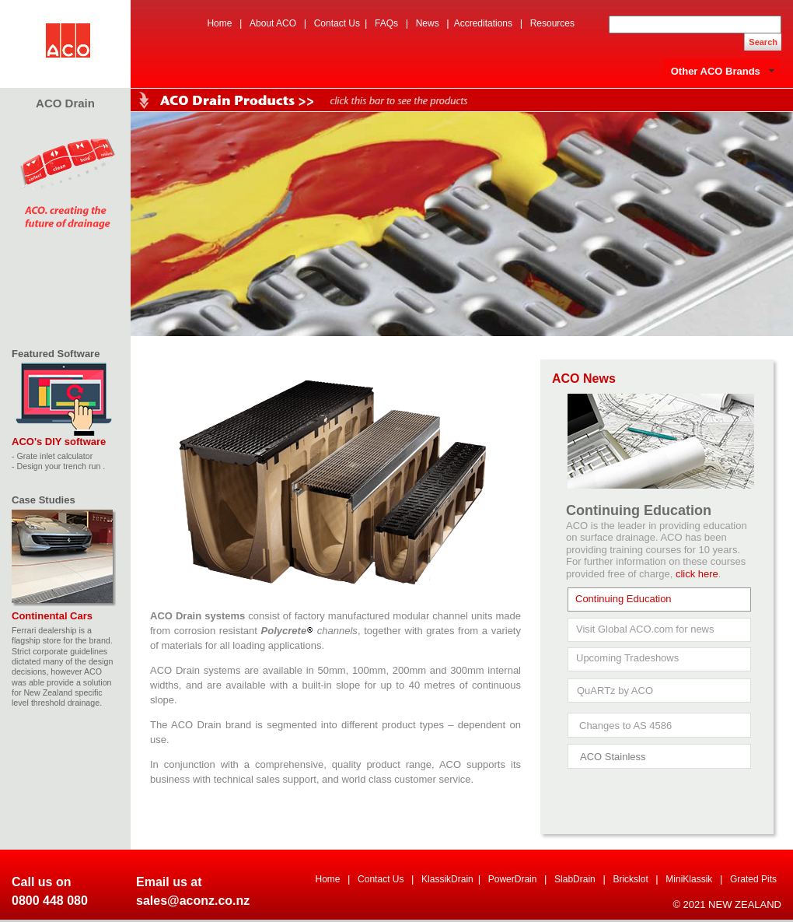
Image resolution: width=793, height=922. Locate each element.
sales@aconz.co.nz (193, 900)
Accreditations (483, 23)
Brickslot (630, 879)
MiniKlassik (688, 879)
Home (219, 23)
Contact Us (337, 23)
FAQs (386, 23)
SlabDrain (575, 879)
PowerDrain (512, 879)
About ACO (273, 23)
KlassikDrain (447, 879)
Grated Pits (753, 879)
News (427, 23)
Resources (552, 23)
